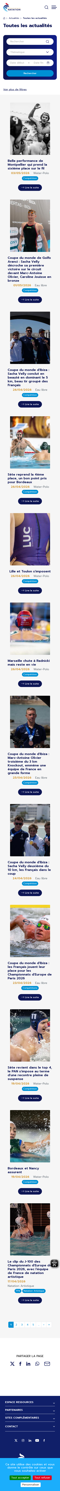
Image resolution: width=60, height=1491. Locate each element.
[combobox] (30, 52)
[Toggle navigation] (54, 7)
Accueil (4, 18)
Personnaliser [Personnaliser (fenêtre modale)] (30, 1485)
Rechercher (30, 73)
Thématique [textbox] (17, 52)
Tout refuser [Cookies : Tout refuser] (42, 1478)
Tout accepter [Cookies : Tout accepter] (20, 1478)
